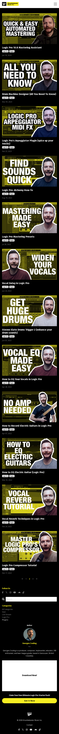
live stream (6, 614)
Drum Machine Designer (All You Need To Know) (29, 94)
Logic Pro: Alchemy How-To (17, 190)
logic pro (5, 51)
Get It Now (29, 700)
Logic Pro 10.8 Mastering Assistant (22, 47)
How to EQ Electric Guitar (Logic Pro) (23, 472)
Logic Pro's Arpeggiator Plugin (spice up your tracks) (27, 142)
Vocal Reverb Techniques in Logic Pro (23, 518)
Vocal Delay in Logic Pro (15, 283)
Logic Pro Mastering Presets (18, 236)
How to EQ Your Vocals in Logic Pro (22, 379)
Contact (30, 725)
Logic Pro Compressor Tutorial (19, 565)
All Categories (7, 609)
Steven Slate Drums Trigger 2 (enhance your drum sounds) (27, 331)
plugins (12, 51)
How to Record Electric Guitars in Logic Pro (26, 425)
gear (4, 612)
